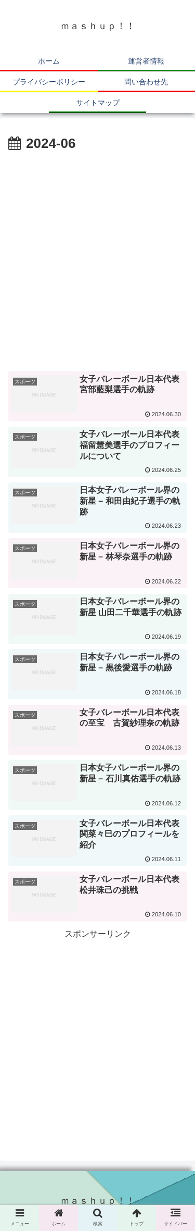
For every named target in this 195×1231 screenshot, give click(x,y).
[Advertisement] (97, 258)
